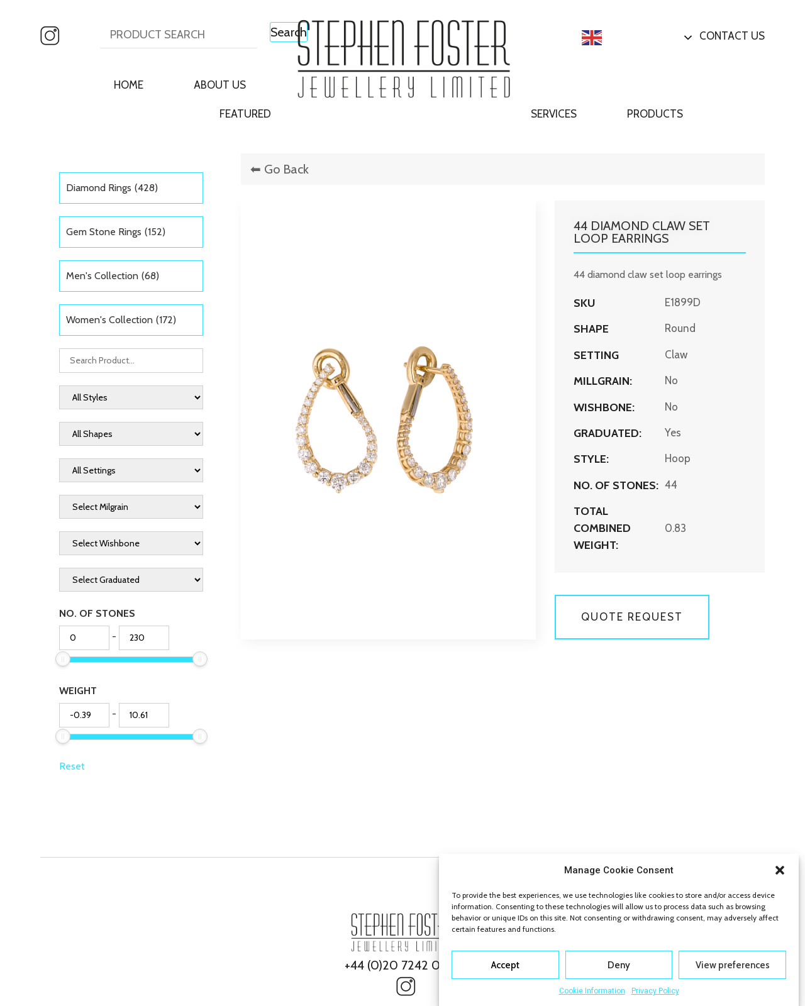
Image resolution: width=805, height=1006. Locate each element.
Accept (505, 965)
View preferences (733, 965)
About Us (220, 85)
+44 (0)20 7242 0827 (403, 965)
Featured (245, 114)
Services (554, 114)
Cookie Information (592, 991)
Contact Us (732, 36)
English (612, 38)
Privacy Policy (655, 991)
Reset (72, 766)
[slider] (62, 658)
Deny (619, 965)
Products (655, 114)
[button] (780, 870)
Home (128, 85)
